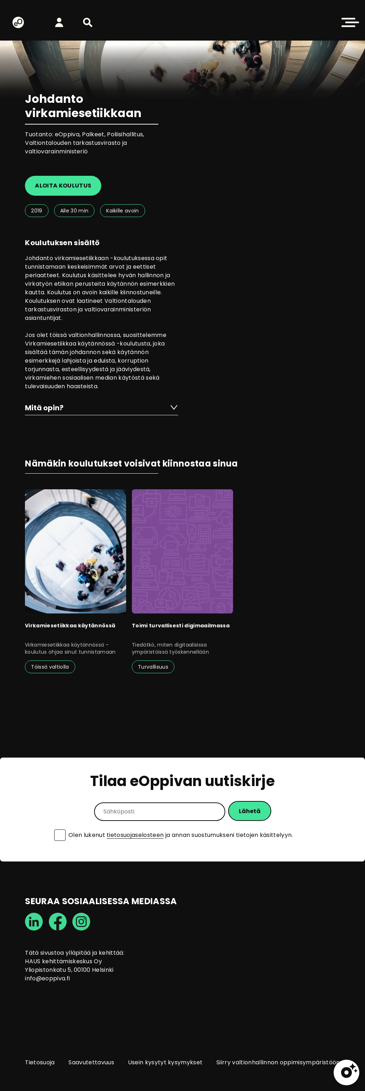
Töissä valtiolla (50, 666)
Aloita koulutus (63, 185)
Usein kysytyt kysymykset (165, 1062)
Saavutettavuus (91, 1062)
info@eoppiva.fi (47, 978)
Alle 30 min (74, 210)
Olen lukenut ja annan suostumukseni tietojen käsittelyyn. (180, 835)
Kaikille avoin (122, 210)
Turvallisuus (153, 666)
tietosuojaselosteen (135, 835)
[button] (87, 22)
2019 (36, 210)
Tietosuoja (40, 1062)
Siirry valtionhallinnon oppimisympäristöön (278, 1062)
